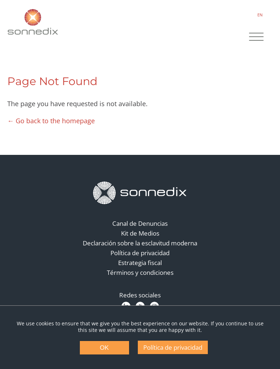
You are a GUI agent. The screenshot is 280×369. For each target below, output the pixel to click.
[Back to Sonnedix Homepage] (32, 22)
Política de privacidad (140, 253)
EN (259, 14)
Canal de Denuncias (140, 223)
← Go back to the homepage (51, 120)
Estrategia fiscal (140, 263)
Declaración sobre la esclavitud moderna (140, 243)
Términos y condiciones (140, 272)
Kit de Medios (140, 233)
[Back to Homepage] (140, 193)
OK (104, 347)
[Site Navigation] (256, 37)
